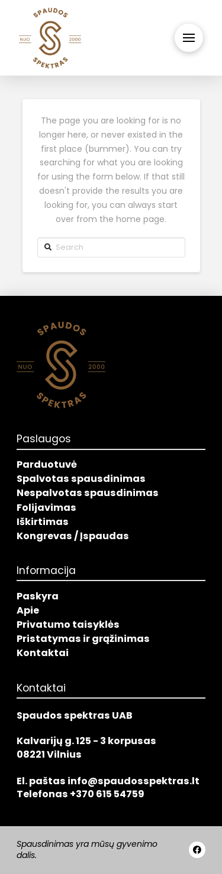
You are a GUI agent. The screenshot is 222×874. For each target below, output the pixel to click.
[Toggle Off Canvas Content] (189, 38)
